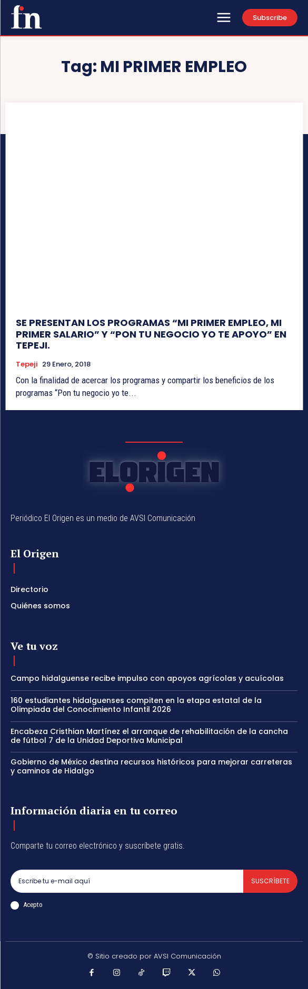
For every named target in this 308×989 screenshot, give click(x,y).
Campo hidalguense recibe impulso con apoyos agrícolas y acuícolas (147, 678)
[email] (127, 881)
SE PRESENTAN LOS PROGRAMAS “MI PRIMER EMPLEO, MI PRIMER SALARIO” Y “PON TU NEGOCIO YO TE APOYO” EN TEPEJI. (151, 334)
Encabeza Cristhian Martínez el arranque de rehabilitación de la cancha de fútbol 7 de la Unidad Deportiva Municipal (149, 736)
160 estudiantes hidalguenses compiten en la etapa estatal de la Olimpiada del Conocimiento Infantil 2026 (136, 705)
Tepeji (27, 364)
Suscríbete (270, 880)
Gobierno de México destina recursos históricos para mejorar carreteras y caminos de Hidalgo (151, 766)
